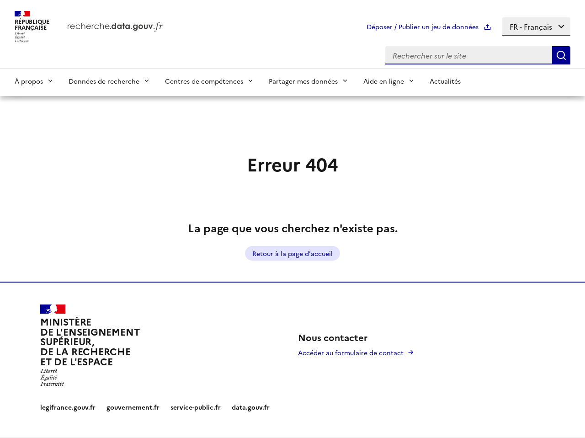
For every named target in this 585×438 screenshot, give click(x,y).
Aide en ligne (383, 80)
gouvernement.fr (133, 406)
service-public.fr (195, 406)
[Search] (561, 55)
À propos (29, 80)
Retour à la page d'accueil (292, 253)
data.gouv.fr (251, 406)
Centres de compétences (204, 80)
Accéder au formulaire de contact (351, 352)
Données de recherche (104, 80)
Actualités (445, 80)
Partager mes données (303, 80)
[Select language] (536, 26)
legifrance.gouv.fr (68, 406)
